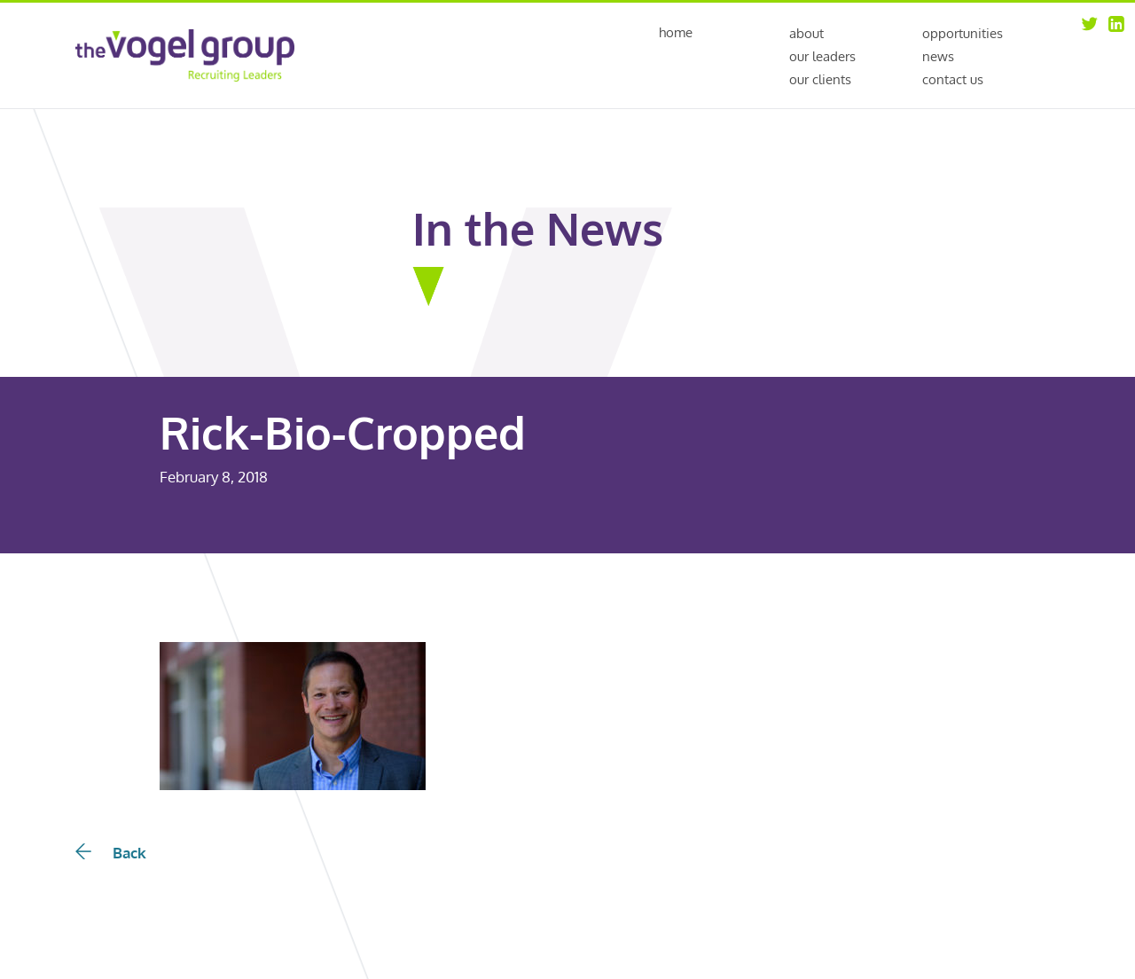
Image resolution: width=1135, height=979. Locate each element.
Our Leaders (822, 56)
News (938, 56)
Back (110, 852)
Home (676, 33)
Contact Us (952, 79)
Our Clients (820, 79)
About (806, 33)
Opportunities (962, 33)
